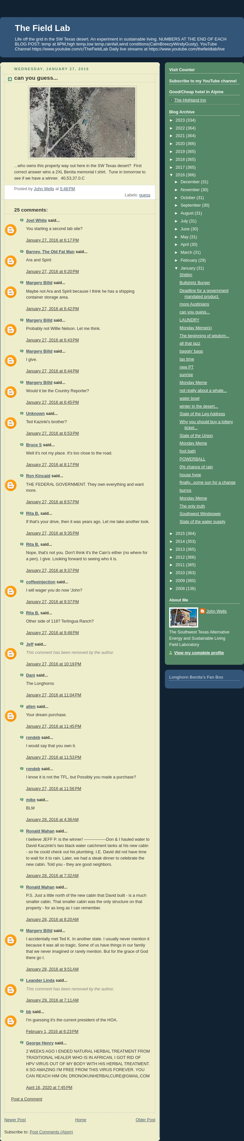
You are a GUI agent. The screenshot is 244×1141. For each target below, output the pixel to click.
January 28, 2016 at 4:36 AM (52, 819)
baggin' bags (191, 351)
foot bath (188, 451)
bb (28, 1011)
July (185, 221)
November (191, 190)
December (191, 182)
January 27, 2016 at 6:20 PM (52, 271)
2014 (181, 541)
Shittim (186, 275)
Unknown (35, 413)
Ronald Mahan (40, 831)
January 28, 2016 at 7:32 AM (52, 875)
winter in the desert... (199, 406)
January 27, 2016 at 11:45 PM (53, 726)
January (189, 268)
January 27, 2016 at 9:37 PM (52, 570)
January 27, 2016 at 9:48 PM (52, 632)
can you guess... (195, 312)
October (189, 197)
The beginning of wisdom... (204, 336)
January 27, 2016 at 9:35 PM (52, 533)
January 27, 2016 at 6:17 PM (52, 240)
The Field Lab (42, 28)
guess (144, 195)
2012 (181, 557)
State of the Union (196, 435)
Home (80, 1120)
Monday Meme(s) (196, 328)
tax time (187, 359)
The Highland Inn (190, 100)
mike (31, 800)
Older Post (145, 1120)
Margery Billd (39, 282)
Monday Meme (193, 382)
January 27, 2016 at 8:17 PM (52, 464)
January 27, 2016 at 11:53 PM (53, 757)
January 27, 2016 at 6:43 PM (52, 340)
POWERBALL (192, 459)
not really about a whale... (203, 390)
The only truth (192, 506)
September (191, 205)
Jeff (29, 644)
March (187, 252)
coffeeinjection (40, 582)
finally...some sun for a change (208, 482)
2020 (181, 143)
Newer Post (15, 1120)
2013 (181, 549)
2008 (181, 588)
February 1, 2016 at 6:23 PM (52, 1031)
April (185, 244)
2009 (181, 580)
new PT (187, 367)
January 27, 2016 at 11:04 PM (53, 695)
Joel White (36, 220)
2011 (181, 565)
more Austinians (194, 304)
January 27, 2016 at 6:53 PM (52, 433)
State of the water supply (203, 521)
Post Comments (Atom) (51, 1132)
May (185, 237)
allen (31, 706)
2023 (181, 120)
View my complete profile (199, 653)
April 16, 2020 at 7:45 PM (49, 1087)
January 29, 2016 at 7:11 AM (52, 1000)
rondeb (33, 737)
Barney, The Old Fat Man (50, 251)
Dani (30, 675)
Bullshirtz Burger (195, 282)
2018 (181, 159)
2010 (181, 572)
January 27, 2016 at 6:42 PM (52, 309)
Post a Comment (26, 1099)
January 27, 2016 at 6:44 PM (52, 371)
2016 (181, 175)
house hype (190, 475)
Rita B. (32, 513)
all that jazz (190, 343)
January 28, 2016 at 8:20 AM (52, 919)
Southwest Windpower (200, 514)
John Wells (216, 611)
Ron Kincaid (38, 476)
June (186, 229)
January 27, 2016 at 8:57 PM (52, 502)
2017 (181, 167)
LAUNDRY (189, 320)
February (189, 260)
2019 (181, 151)
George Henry (39, 1043)
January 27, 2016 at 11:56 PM (53, 788)
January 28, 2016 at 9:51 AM (52, 969)
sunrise (186, 374)
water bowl (189, 398)
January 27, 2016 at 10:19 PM (53, 664)
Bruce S (34, 445)
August (188, 213)
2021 (181, 135)
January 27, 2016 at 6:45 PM (52, 402)
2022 (181, 128)
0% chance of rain (196, 467)
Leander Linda (40, 980)
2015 (181, 533)
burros (186, 490)
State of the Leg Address (202, 414)
